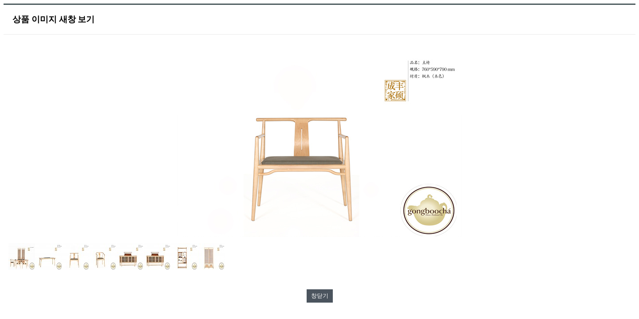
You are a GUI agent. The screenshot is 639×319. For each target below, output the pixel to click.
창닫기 (319, 295)
